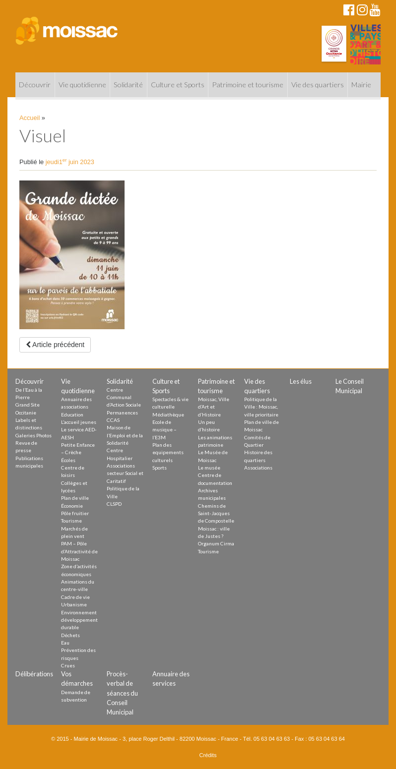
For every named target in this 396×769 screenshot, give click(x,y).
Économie (72, 506)
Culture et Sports (177, 84)
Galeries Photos (33, 435)
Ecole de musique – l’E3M (164, 429)
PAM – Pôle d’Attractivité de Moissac (79, 551)
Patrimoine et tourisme (247, 84)
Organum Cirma (216, 543)
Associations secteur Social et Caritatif (125, 473)
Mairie (361, 84)
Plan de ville (75, 498)
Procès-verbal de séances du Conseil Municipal (122, 693)
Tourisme (71, 521)
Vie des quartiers (317, 84)
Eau (65, 643)
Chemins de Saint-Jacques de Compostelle (216, 513)
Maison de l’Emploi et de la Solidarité (125, 435)
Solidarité (128, 84)
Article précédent (55, 345)
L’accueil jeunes (78, 422)
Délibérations (34, 674)
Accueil (29, 117)
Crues (68, 665)
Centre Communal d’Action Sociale (124, 397)
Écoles (68, 460)
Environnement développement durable (79, 620)
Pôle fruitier (75, 513)
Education (72, 414)
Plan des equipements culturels (168, 452)
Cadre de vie (75, 597)
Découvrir (35, 84)
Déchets (70, 635)
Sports (159, 468)
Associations (258, 468)
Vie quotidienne (82, 84)
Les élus (301, 381)
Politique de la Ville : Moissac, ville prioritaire (261, 406)
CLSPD (114, 504)
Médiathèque (168, 414)
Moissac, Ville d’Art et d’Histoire (213, 406)
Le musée (209, 468)
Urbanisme (74, 604)
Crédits (208, 755)
